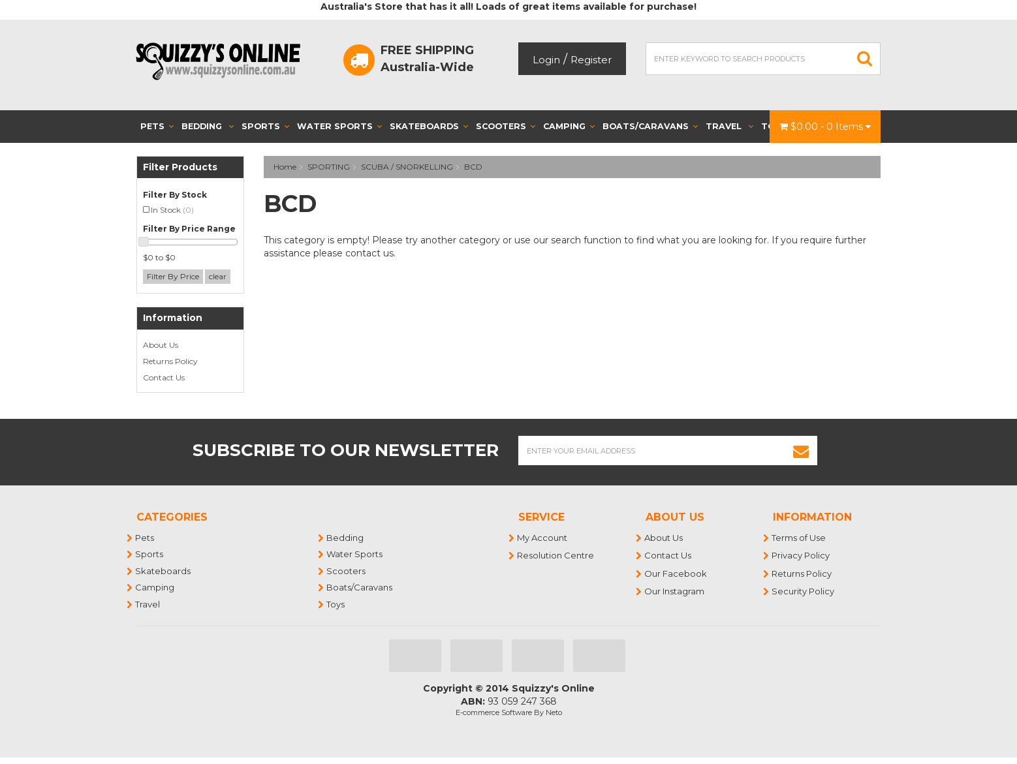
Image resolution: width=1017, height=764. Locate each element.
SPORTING (328, 167)
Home (285, 167)
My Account (542, 537)
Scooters (505, 126)
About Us (160, 345)
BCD (473, 167)
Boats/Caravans (650, 126)
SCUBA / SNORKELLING (407, 167)
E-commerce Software (494, 712)
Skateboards (429, 126)
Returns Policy (170, 361)
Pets (157, 126)
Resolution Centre (556, 555)
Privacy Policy (801, 555)
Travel (729, 126)
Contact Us (164, 377)
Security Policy (803, 591)
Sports (265, 126)
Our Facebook (676, 573)
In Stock (172, 210)
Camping (569, 126)
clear (218, 276)
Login (546, 59)
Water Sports (339, 126)
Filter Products (180, 167)
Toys (336, 604)
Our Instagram (675, 591)
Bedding (207, 126)
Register (591, 59)
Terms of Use (799, 537)
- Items (825, 126)
